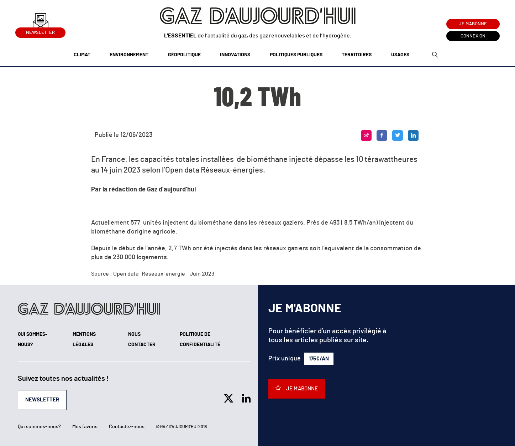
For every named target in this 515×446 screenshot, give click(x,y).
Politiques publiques (296, 54)
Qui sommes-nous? (39, 426)
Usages (400, 54)
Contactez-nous (126, 426)
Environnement (129, 54)
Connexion (473, 36)
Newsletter (40, 31)
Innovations (235, 54)
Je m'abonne (473, 24)
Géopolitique (184, 54)
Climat (82, 54)
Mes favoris (85, 426)
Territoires (357, 54)
